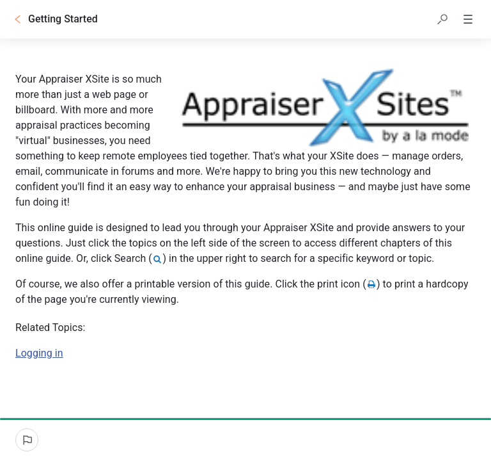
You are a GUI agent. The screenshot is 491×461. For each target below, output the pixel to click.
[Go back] (18, 19)
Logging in (39, 353)
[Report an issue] (26, 439)
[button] (442, 19)
